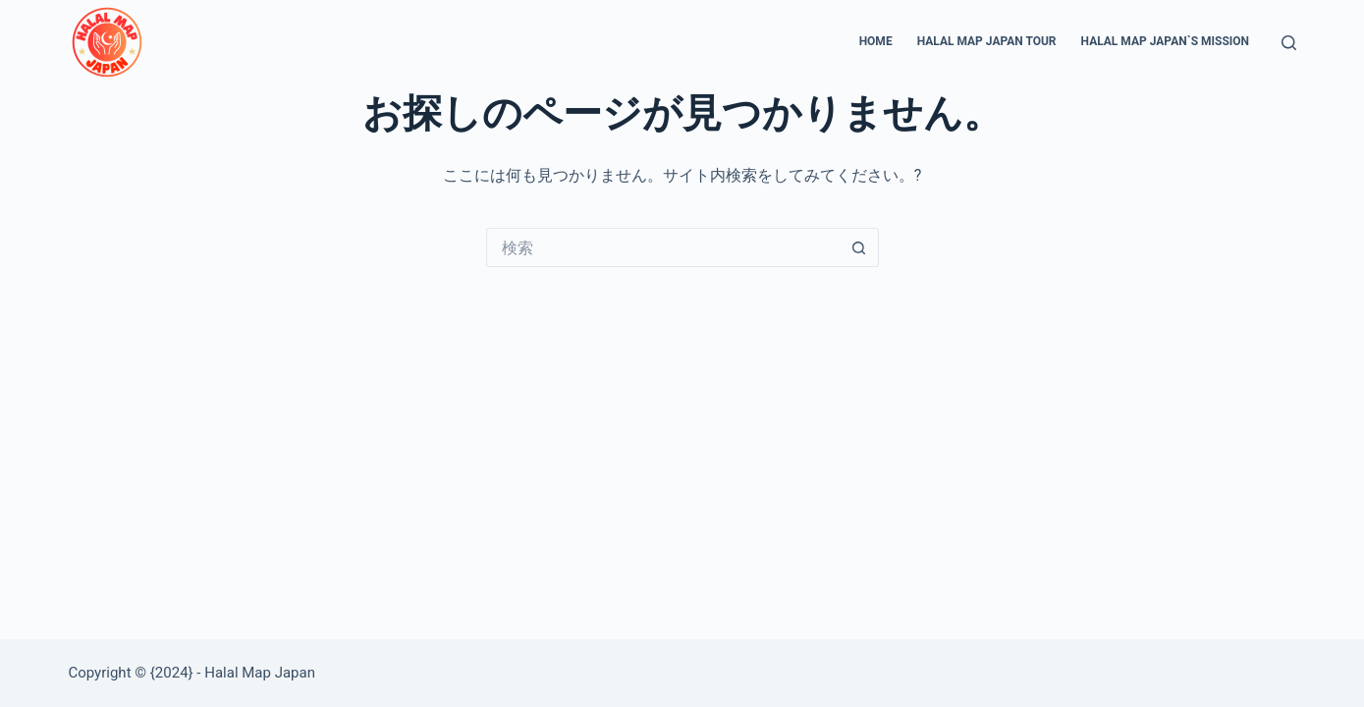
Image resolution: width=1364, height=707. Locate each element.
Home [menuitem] (876, 41)
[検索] (1289, 42)
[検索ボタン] (859, 247)
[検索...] (663, 247)
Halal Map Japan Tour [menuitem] (987, 41)
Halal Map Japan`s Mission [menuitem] (1165, 41)
